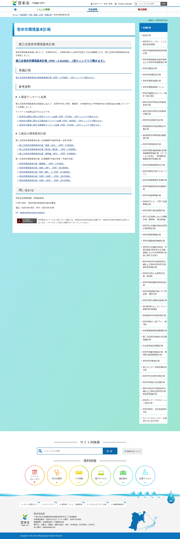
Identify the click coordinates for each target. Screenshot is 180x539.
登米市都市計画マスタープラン (155, 172)
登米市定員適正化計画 (153, 120)
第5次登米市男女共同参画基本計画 (154, 103)
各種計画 (48, 15)
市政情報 (23, 15)
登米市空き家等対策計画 (154, 376)
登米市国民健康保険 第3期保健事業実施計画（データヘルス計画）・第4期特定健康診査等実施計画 (155, 154)
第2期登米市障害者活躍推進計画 (154, 136)
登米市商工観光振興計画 (154, 210)
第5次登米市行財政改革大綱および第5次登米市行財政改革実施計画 (154, 391)
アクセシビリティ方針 (98, 504)
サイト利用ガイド (31, 504)
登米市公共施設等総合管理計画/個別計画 (155, 227)
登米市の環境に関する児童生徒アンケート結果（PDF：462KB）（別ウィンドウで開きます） (61, 121)
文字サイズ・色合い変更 (102, 4)
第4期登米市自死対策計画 (154, 315)
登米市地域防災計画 (152, 75)
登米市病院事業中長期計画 (155, 180)
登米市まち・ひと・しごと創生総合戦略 (155, 42)
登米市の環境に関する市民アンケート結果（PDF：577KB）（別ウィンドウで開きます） (59, 117)
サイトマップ (49, 504)
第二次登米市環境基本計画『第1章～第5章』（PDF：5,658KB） (48, 149)
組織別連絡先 (118, 504)
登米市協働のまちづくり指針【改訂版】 (155, 94)
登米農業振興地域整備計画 (155, 330)
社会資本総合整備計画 (153, 346)
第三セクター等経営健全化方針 (155, 368)
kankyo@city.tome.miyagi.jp (32, 213)
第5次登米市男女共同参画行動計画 (154, 112)
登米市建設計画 (150, 68)
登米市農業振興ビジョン (154, 87)
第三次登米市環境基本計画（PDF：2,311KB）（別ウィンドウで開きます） (61, 60)
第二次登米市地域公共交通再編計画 (155, 338)
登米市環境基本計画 (152, 144)
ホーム (15, 15)
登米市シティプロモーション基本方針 (155, 401)
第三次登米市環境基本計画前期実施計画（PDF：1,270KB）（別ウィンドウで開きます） (55, 78)
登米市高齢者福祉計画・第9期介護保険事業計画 (155, 353)
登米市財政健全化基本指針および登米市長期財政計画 (155, 60)
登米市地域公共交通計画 (154, 382)
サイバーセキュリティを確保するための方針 (155, 419)
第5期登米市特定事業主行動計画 (154, 127)
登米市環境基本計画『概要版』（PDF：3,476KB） (42, 164)
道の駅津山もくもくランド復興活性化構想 (155, 307)
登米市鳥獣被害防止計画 (154, 165)
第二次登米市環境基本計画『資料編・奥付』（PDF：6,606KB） (48, 154)
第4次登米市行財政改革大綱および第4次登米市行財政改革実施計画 (154, 264)
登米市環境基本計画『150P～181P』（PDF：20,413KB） (45, 180)
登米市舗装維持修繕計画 (154, 241)
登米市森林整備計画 (152, 235)
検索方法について (134, 451)
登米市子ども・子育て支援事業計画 (155, 202)
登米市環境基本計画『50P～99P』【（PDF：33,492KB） (45, 172)
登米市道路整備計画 (152, 195)
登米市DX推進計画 (151, 361)
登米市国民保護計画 (152, 81)
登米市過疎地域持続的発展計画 (155, 51)
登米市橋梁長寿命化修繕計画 (155, 187)
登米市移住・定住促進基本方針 (155, 410)
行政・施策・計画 (36, 15)
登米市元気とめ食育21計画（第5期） (154, 274)
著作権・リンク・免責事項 (72, 504)
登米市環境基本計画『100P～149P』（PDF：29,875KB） (45, 176)
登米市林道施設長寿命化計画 (155, 283)
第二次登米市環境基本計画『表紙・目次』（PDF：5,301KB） (47, 145)
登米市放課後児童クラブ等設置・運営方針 (155, 292)
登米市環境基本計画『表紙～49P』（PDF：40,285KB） (44, 168)
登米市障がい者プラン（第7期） (155, 322)
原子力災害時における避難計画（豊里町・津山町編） (155, 218)
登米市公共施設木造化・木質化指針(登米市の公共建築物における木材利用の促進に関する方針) (155, 251)
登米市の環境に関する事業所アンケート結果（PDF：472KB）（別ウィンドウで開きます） (60, 125)
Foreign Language (125, 4)
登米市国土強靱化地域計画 (155, 300)
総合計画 (147, 35)
